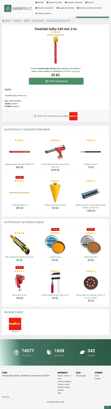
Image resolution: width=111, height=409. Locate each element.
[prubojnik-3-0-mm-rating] (91, 140)
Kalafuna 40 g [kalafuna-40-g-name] (55, 257)
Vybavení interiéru (54, 2)
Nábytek (39, 2)
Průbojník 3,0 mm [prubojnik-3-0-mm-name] (90, 164)
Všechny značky (64, 384)
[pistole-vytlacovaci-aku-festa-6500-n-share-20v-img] (55, 152)
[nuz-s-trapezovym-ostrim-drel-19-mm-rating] (19, 233)
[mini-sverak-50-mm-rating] (19, 271)
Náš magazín (81, 376)
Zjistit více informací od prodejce (55, 116)
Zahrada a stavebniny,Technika (89, 8)
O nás (97, 376)
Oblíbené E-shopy (13, 312)
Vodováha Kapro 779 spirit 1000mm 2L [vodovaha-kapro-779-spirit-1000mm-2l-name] (19, 164)
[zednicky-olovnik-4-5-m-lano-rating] (55, 181)
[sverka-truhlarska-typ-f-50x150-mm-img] (55, 282)
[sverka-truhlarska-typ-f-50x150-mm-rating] (55, 271)
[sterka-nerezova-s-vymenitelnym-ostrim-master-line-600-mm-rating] (91, 181)
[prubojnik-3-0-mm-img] (91, 152)
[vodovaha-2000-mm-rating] (19, 181)
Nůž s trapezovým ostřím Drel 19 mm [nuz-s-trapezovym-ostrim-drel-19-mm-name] (19, 257)
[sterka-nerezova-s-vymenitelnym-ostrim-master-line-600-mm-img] (91, 192)
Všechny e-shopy (64, 387)
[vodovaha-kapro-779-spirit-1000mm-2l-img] (19, 152)
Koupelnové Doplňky (65, 8)
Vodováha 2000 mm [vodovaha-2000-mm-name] (19, 205)
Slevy (59, 393)
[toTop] (107, 407)
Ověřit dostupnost (56, 81)
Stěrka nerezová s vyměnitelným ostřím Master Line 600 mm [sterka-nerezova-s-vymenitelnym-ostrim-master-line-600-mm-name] (91, 206)
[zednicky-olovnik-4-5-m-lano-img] (55, 192)
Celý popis (76, 71)
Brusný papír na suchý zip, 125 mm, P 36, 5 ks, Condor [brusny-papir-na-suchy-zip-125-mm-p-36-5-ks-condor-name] (91, 296)
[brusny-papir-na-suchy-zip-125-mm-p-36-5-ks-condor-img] (91, 282)
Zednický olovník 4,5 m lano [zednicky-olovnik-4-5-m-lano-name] (55, 205)
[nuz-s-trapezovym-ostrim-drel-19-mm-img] (19, 244)
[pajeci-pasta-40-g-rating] (91, 233)
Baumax (16, 106)
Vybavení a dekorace (73, 2)
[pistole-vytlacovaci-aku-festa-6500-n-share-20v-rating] (55, 140)
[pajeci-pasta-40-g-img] (91, 244)
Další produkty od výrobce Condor (24, 222)
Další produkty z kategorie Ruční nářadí (27, 129)
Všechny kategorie (43, 13)
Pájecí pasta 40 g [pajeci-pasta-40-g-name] (90, 257)
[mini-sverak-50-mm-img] (19, 282)
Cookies (97, 379)
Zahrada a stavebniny (44, 8)
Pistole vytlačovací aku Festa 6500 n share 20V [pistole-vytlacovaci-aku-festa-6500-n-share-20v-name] (55, 165)
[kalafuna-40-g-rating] (55, 233)
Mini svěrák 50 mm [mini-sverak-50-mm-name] (19, 295)
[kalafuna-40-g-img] (55, 244)
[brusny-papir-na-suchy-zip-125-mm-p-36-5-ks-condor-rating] (91, 271)
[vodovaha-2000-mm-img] (19, 192)
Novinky (61, 390)
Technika (89, 2)
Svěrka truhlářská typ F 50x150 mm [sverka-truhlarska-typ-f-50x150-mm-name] (55, 295)
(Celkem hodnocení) (55, 35)
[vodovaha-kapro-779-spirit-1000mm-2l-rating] (19, 140)
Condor (14, 104)
